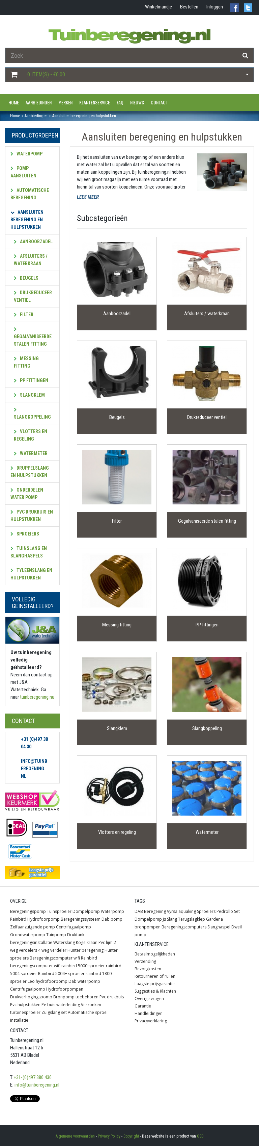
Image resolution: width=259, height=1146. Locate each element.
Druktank (75, 935)
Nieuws (137, 102)
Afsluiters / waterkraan (31, 259)
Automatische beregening (29, 194)
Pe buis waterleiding (60, 1004)
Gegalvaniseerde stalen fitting (33, 337)
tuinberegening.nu (37, 697)
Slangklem (29, 395)
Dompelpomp (86, 911)
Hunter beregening (85, 950)
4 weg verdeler (52, 950)
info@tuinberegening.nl (37, 1085)
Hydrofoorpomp (43, 919)
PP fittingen (31, 380)
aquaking (187, 911)
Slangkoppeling (32, 414)
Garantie (143, 1006)
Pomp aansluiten (23, 172)
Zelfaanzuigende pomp (32, 927)
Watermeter (31, 453)
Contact (159, 102)
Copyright (131, 1136)
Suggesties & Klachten (155, 991)
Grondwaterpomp (27, 935)
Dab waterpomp (84, 981)
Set (237, 911)
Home (13, 102)
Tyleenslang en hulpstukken (31, 574)
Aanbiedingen (39, 102)
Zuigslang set (54, 1012)
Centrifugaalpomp (73, 927)
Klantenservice (94, 102)
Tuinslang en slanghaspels (28, 552)
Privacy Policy (109, 1136)
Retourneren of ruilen (155, 976)
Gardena (214, 919)
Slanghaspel (218, 927)
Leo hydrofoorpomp (47, 981)
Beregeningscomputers (184, 927)
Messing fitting (26, 362)
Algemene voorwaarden (75, 1136)
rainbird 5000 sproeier (83, 966)
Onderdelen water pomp (26, 493)
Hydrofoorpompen (64, 989)
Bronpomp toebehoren (75, 997)
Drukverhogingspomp (31, 997)
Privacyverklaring (151, 1021)
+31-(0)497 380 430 (33, 1077)
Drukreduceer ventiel (33, 296)
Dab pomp (112, 919)
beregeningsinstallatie (31, 942)
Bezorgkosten (148, 969)
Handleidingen (149, 1013)
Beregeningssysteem (80, 919)
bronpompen (148, 927)
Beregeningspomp (28, 911)
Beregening (155, 911)
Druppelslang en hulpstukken (29, 471)
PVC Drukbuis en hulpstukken (31, 515)
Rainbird (18, 919)
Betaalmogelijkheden (155, 954)
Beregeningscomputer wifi (55, 958)
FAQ (120, 102)
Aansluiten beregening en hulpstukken (27, 219)
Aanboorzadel (33, 241)
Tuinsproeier (59, 911)
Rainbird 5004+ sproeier (61, 973)
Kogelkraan (86, 942)
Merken (65, 102)
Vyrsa (172, 911)
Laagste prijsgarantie (155, 984)
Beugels (26, 278)
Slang (172, 919)
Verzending (145, 961)
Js (164, 919)
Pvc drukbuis (111, 997)
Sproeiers (24, 534)
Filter (23, 314)
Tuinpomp (56, 935)
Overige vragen (149, 998)
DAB (139, 911)
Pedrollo (225, 911)
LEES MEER (88, 197)
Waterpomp (26, 153)
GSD (200, 1136)
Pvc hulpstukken (25, 1004)
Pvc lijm (105, 942)
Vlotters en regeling (30, 435)
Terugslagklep (191, 919)
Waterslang (64, 942)
